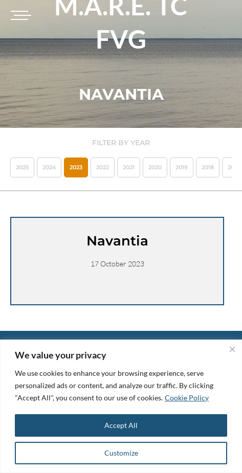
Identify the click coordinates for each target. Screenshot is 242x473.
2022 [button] (102, 167)
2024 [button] (49, 167)
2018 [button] (208, 167)
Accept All (121, 425)
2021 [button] (129, 167)
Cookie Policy (187, 397)
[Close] (232, 349)
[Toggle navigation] (19, 15)
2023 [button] (76, 167)
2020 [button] (155, 167)
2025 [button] (22, 167)
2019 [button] (181, 167)
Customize (121, 452)
